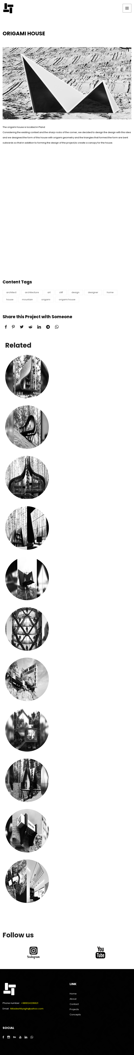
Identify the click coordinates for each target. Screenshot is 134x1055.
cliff (61, 292)
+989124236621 (29, 1003)
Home (73, 993)
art (49, 292)
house (9, 299)
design (75, 292)
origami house (67, 299)
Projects (74, 1009)
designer (93, 292)
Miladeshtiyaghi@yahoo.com (26, 1008)
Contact (74, 1004)
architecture (32, 292)
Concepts (75, 1014)
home (110, 292)
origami (45, 299)
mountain (27, 299)
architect (11, 292)
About (73, 999)
